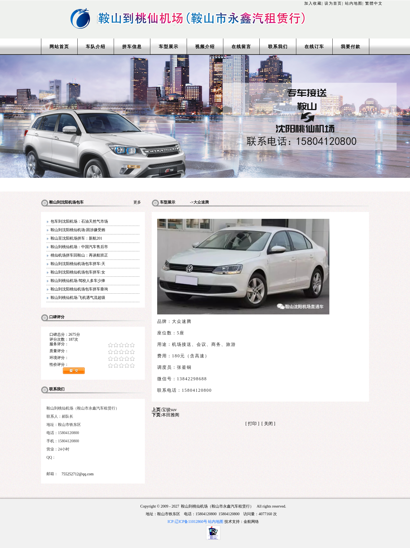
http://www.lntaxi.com (205, 11)
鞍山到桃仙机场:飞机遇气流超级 (78, 298)
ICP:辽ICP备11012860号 (187, 522)
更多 (139, 202)
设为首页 (333, 3)
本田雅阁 (170, 415)
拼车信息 (132, 46)
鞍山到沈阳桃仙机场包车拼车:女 (78, 272)
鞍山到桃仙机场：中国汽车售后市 (79, 247)
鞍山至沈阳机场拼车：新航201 (76, 238)
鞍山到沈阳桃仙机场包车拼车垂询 (79, 289)
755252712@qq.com (77, 474)
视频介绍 (205, 46)
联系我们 (278, 46)
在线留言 (241, 46)
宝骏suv (169, 409)
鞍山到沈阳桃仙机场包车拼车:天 (78, 264)
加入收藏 (313, 3)
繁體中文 (374, 3)
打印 (252, 423)
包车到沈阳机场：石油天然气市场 (79, 221)
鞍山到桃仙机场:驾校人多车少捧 (78, 281)
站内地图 (353, 3)
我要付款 (351, 46)
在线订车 (314, 46)
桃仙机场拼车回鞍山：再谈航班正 (79, 255)
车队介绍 (96, 46)
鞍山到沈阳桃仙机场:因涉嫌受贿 (78, 230)
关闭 (268, 423)
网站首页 (59, 46)
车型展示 (168, 46)
